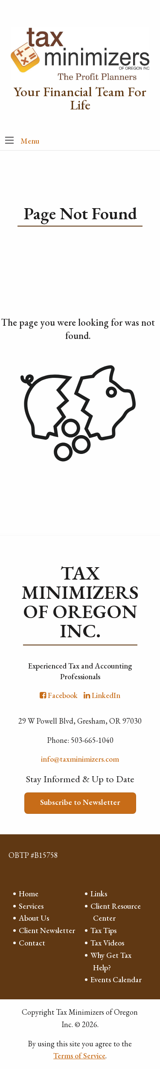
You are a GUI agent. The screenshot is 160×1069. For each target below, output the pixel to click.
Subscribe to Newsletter (80, 802)
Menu (29, 141)
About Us (34, 918)
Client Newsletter (47, 930)
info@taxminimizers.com (80, 759)
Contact (32, 943)
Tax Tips (103, 930)
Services (31, 906)
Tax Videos (107, 943)
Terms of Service (79, 1055)
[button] (9, 141)
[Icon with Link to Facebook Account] (59, 695)
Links (98, 893)
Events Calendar (116, 979)
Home (28, 893)
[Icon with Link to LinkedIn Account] (102, 695)
